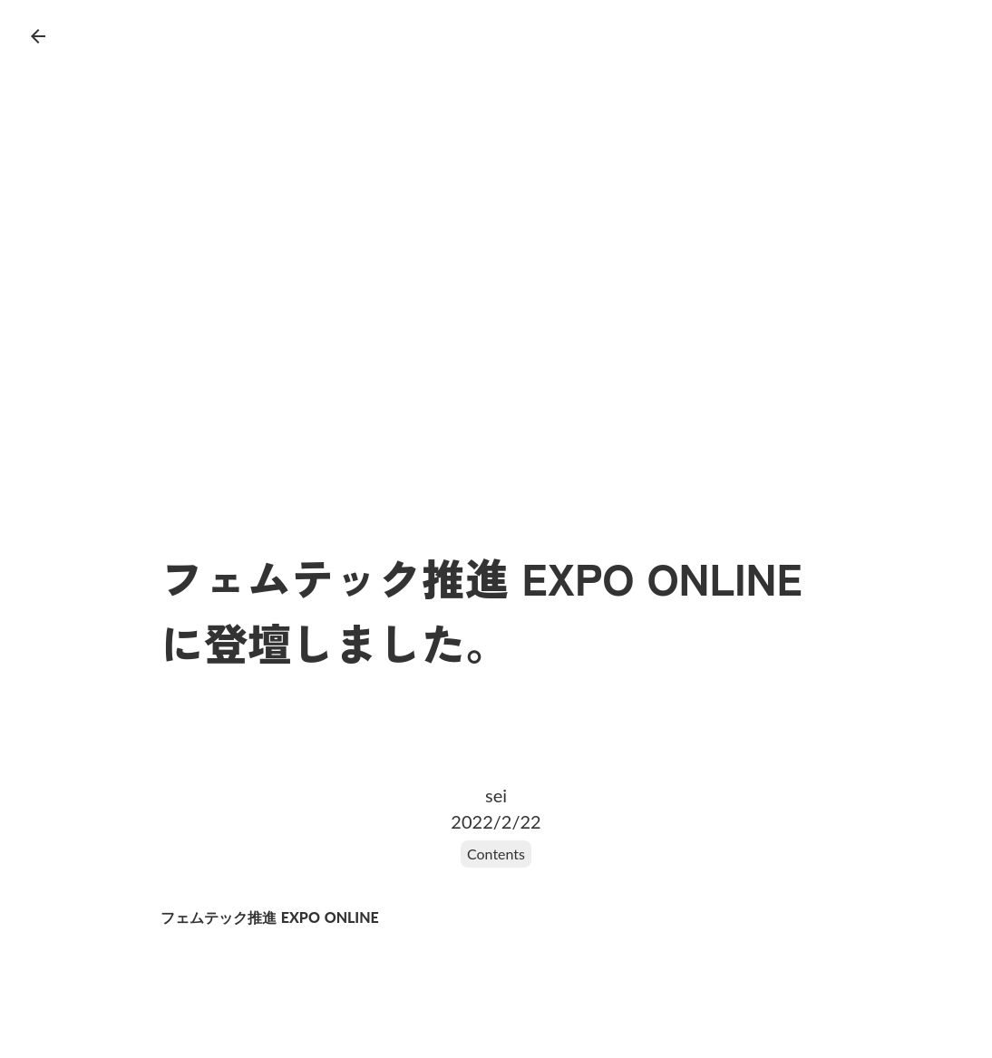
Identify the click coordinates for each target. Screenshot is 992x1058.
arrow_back (38, 36)
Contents (496, 853)
